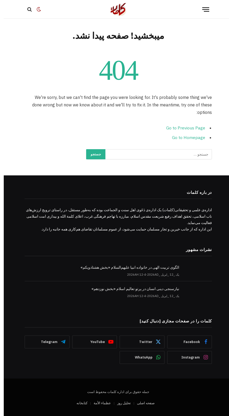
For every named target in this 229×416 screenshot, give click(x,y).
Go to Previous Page (181, 127)
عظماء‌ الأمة (98, 402)
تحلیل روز (120, 402)
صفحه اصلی (142, 402)
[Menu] (202, 9)
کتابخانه (78, 402)
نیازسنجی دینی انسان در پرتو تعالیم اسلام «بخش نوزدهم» (131, 288)
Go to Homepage (184, 137)
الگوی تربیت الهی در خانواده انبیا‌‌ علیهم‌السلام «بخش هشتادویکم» (126, 267)
